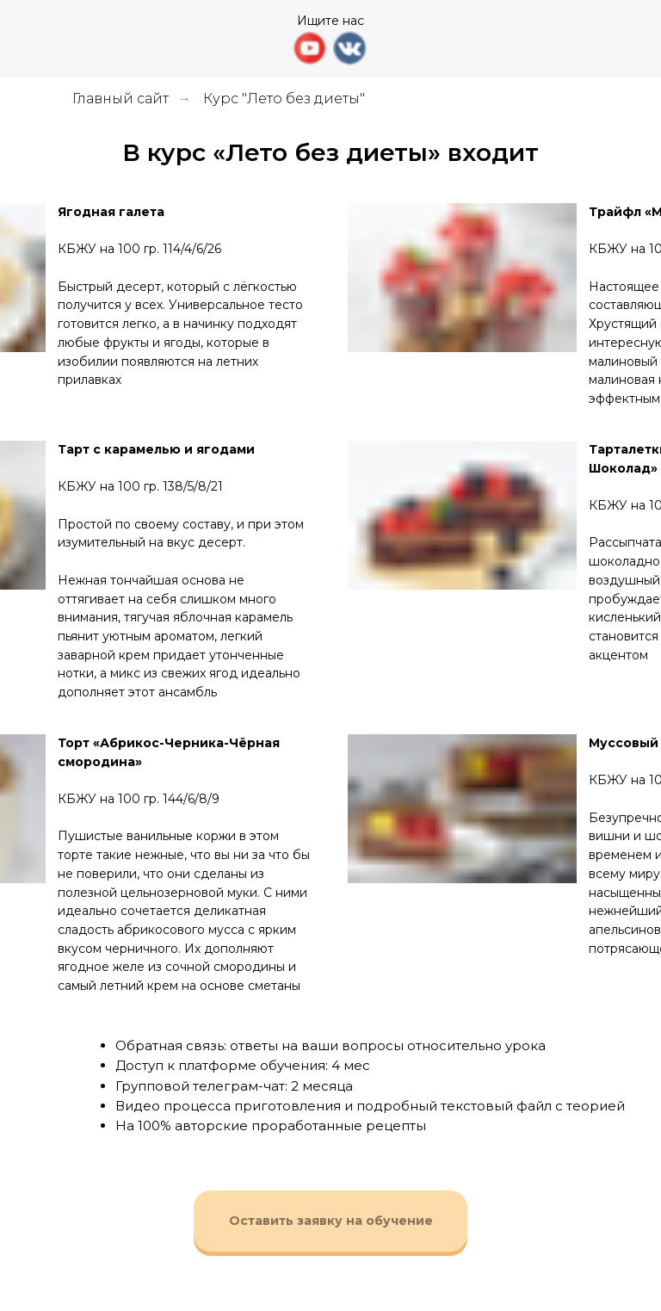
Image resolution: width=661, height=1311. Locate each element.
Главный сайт (120, 98)
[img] (145, 39)
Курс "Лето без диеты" (284, 98)
